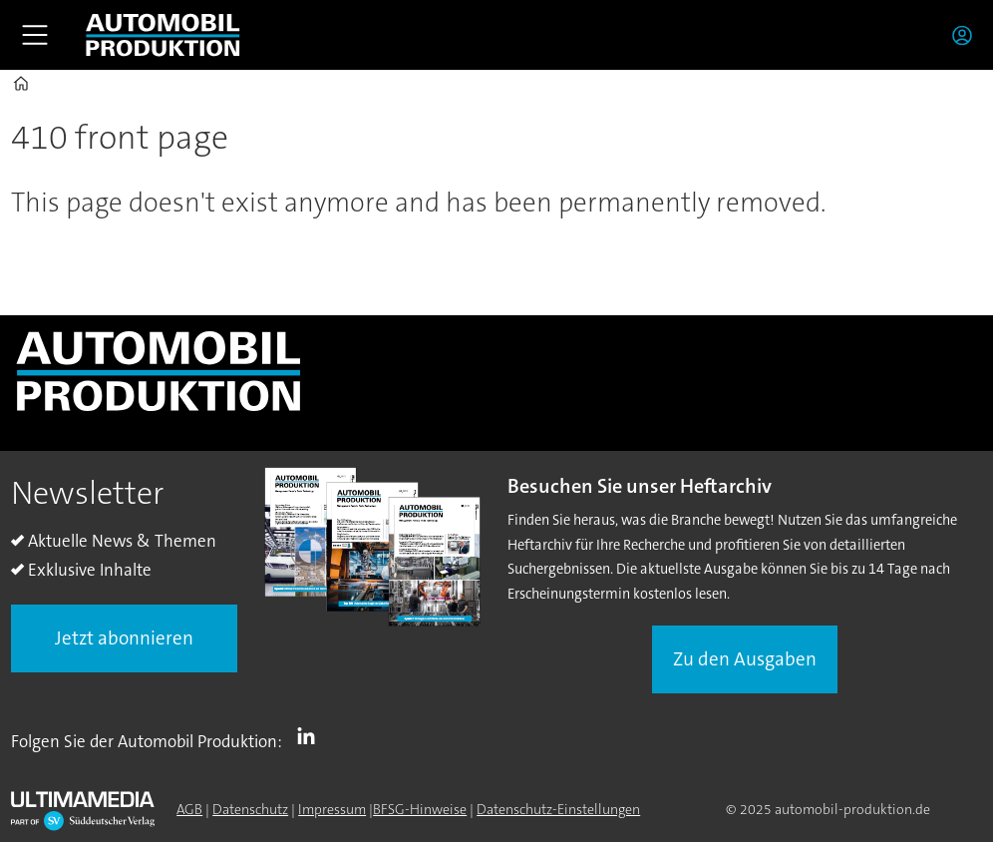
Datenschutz (250, 809)
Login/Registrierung (967, 35)
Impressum (332, 809)
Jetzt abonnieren (124, 638)
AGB (189, 809)
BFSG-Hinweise (420, 809)
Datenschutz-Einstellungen (558, 809)
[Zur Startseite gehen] (162, 35)
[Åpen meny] (35, 35)
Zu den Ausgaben (745, 658)
